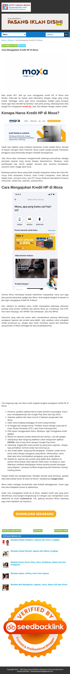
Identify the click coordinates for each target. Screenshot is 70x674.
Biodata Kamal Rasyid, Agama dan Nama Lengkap (34, 551)
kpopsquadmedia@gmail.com (42, 671)
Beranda (38, 530)
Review (22, 46)
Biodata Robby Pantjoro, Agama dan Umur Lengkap (35, 540)
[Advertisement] (35, 364)
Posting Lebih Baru (11, 530)
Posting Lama (61, 530)
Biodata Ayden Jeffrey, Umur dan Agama (30, 573)
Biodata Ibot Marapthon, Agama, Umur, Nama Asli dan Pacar (39, 584)
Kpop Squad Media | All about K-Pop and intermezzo (43, 669)
